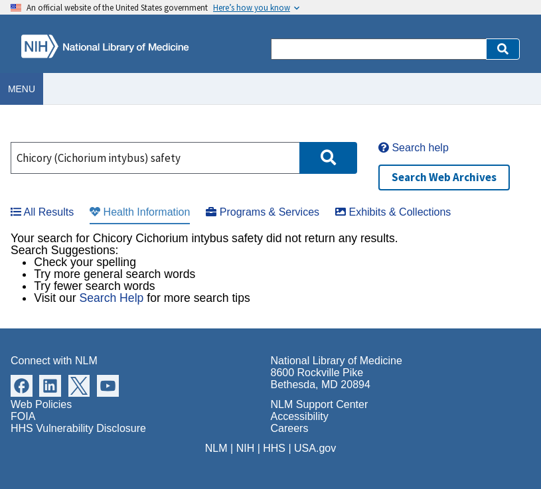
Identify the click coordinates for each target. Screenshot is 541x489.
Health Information (140, 212)
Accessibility (300, 416)
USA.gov (315, 448)
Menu (21, 89)
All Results (42, 212)
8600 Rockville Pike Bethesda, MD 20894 (320, 378)
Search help (413, 147)
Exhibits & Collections (393, 212)
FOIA (23, 416)
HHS (274, 448)
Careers (290, 428)
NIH (245, 448)
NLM (216, 448)
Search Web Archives (444, 177)
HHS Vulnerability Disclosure (78, 428)
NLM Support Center (319, 404)
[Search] (379, 49)
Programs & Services (262, 212)
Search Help (111, 298)
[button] (503, 49)
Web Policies (41, 404)
